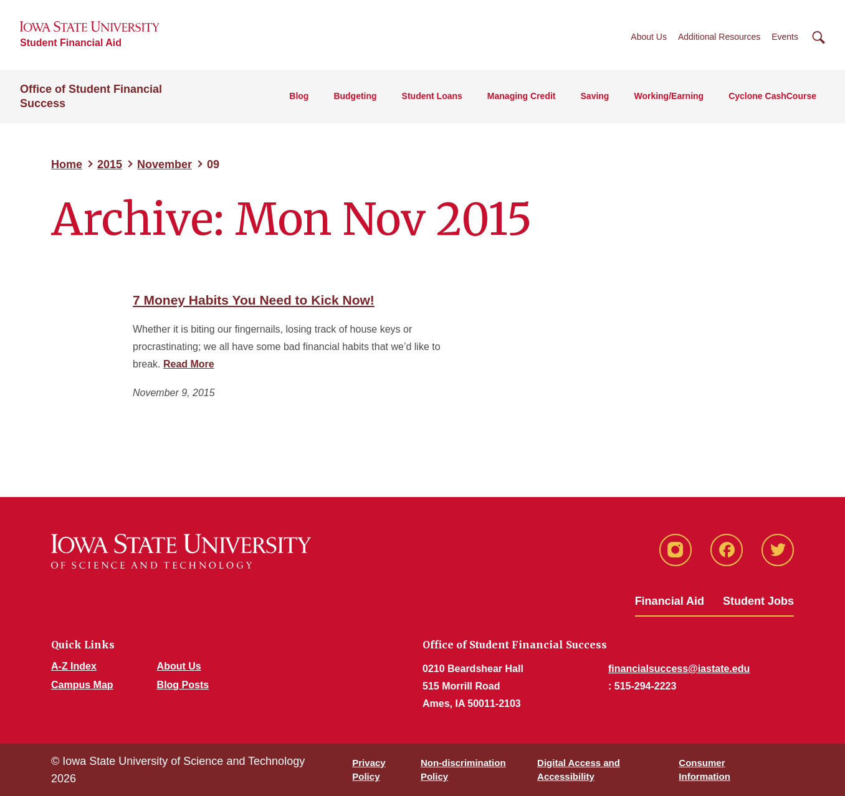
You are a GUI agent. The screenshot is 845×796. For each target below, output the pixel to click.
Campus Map (82, 685)
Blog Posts (183, 685)
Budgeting (354, 96)
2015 (109, 164)
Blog (298, 96)
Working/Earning (669, 96)
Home (66, 164)
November (164, 164)
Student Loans (432, 96)
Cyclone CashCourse (772, 96)
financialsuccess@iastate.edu (679, 668)
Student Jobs (758, 601)
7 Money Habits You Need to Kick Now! (254, 300)
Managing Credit (521, 96)
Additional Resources (719, 37)
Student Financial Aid (71, 42)
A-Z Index (74, 666)
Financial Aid (669, 601)
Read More (188, 364)
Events (784, 37)
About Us (649, 37)
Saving (595, 96)
